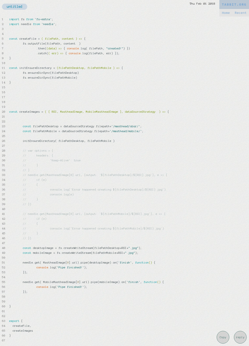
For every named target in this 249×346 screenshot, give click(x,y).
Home (226, 13)
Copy (223, 337)
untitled (14, 7)
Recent (241, 13)
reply (240, 337)
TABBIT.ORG (234, 4)
